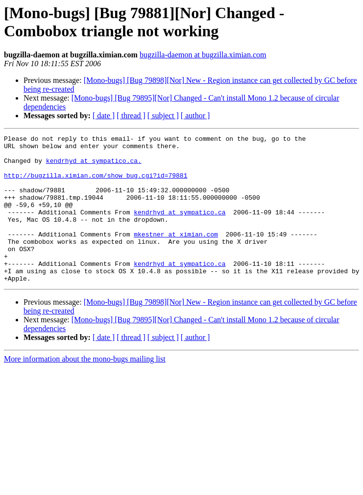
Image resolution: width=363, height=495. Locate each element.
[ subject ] (163, 115)
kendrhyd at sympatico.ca (179, 228)
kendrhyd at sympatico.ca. (94, 166)
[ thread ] (131, 115)
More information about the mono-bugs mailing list (85, 388)
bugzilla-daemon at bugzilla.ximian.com (203, 55)
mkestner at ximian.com (176, 254)
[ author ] (195, 115)
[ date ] (104, 115)
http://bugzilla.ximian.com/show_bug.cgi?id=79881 (95, 184)
